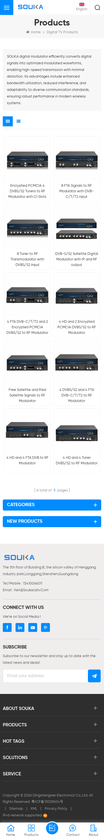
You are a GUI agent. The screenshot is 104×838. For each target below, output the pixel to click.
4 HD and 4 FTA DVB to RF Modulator (27, 460)
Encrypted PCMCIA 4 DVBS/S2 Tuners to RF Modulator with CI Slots (27, 191)
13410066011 (32, 583)
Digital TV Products (62, 32)
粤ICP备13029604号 (47, 802)
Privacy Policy (56, 809)
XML (34, 809)
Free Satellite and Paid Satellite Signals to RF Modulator (27, 395)
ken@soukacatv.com (31, 590)
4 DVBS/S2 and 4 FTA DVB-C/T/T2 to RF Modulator (76, 395)
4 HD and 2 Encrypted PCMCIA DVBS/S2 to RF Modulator (76, 327)
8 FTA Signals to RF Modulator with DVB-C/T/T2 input (76, 191)
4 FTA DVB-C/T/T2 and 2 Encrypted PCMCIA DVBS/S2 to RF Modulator (27, 327)
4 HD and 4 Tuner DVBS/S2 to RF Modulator (77, 460)
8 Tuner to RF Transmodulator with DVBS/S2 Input (27, 259)
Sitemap (16, 809)
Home (33, 32)
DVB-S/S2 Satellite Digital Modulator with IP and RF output (76, 259)
